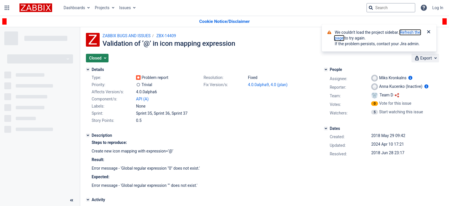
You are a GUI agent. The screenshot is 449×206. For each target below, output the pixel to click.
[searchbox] (391, 7)
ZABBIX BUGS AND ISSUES (127, 35)
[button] (7, 7)
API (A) (142, 99)
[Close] (429, 32)
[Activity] (88, 200)
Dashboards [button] (74, 7)
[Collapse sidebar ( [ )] (71, 200)
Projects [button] (102, 7)
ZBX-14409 (166, 35)
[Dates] (326, 128)
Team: (335, 96)
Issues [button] (125, 7)
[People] (326, 70)
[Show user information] (410, 78)
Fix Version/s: (216, 84)
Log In (437, 7)
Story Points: (103, 120)
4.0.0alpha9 (258, 84)
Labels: (98, 106)
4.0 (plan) (279, 84)
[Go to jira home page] (36, 7)
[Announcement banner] (224, 21)
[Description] (88, 135)
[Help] (423, 7)
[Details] (88, 70)
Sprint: (97, 113)
